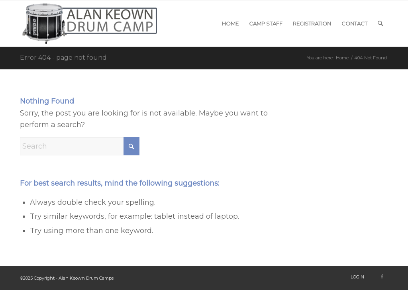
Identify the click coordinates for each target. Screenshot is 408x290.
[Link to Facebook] (382, 276)
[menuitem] (230, 23)
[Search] (380, 23)
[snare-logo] (91, 23)
